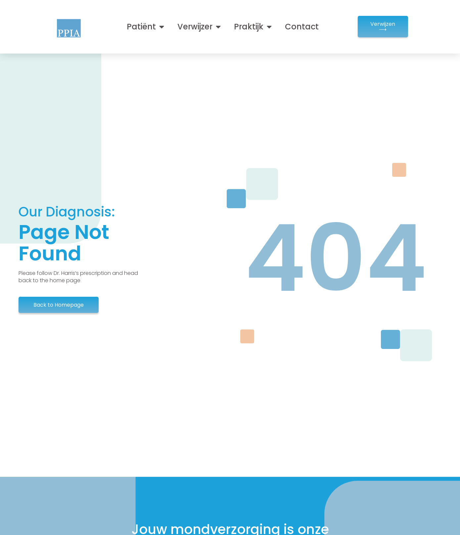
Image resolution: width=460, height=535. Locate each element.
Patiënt (145, 26)
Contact (302, 26)
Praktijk (253, 26)
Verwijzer (199, 26)
